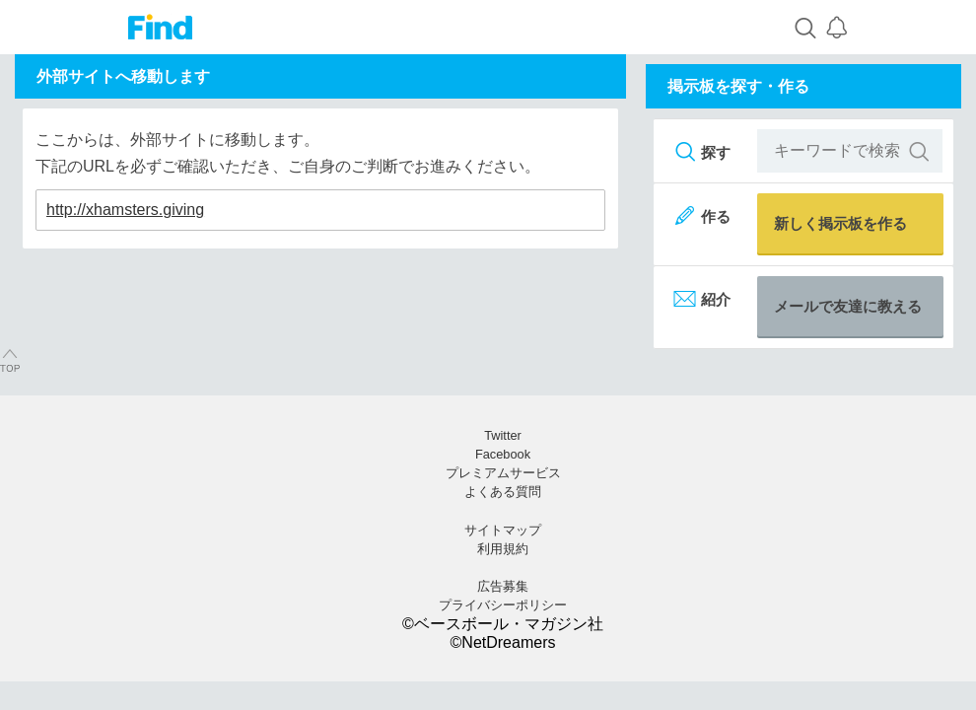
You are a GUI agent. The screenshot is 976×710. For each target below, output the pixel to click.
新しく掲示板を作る (840, 223)
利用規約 (502, 548)
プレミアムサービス (503, 472)
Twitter (503, 435)
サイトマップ (502, 530)
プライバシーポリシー (503, 605)
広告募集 (502, 586)
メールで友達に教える (848, 306)
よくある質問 (502, 491)
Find (160, 27)
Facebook (502, 454)
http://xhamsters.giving (125, 209)
